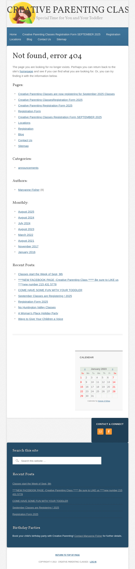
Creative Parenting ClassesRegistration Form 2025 (50, 99)
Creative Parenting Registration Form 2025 (45, 105)
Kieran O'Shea (104, 401)
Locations (15, 39)
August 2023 (26, 229)
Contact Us (44, 39)
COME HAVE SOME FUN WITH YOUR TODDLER (50, 290)
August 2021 (26, 240)
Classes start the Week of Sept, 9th (40, 274)
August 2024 (26, 217)
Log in (93, 562)
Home (13, 34)
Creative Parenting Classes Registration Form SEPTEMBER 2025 (61, 34)
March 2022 (25, 234)
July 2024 (24, 223)
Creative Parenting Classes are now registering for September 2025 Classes (66, 93)
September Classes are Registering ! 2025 (45, 296)
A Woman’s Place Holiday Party (38, 313)
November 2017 (28, 246)
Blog (29, 39)
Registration (113, 34)
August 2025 (26, 211)
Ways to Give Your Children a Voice (40, 318)
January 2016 (27, 252)
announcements (28, 167)
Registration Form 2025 (33, 301)
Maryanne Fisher (29, 189)
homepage (26, 71)
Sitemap (61, 39)
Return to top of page (67, 555)
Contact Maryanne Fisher (88, 535)
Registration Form (29, 111)
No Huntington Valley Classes (37, 307)
